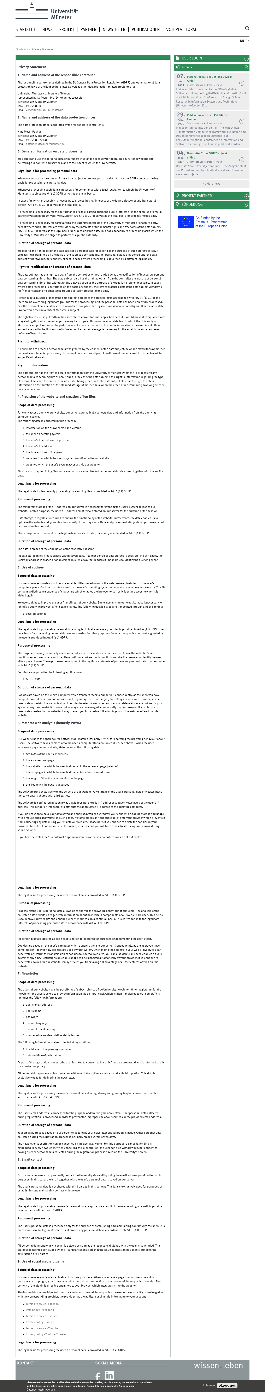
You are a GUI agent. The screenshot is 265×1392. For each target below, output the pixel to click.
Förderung (192, 205)
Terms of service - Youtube (42, 1328)
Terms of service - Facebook (43, 1304)
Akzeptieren (227, 1385)
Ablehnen (209, 1385)
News (47, 30)
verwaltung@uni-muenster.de (44, 110)
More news (213, 183)
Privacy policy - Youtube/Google (46, 1334)
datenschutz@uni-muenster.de (45, 144)
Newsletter (114, 30)
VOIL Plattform (181, 30)
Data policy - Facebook (40, 1310)
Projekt (66, 30)
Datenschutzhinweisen (40, 1389)
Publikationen (146, 30)
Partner (88, 30)
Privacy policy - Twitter (40, 1322)
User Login (191, 58)
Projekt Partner (196, 196)
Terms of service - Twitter (41, 1316)
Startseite (26, 30)
